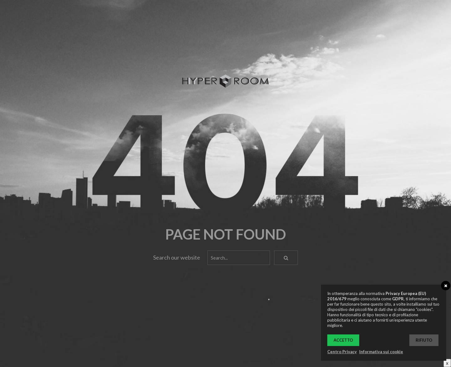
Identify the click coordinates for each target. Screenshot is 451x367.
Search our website (176, 257)
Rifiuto (424, 340)
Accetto (343, 340)
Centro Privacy (342, 351)
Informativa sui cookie (381, 351)
